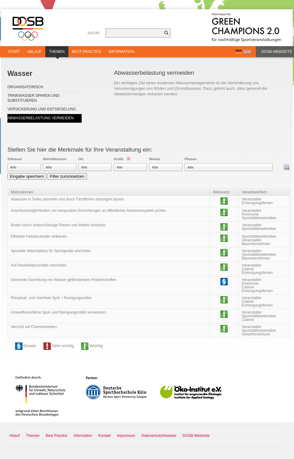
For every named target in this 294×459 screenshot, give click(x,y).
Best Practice (86, 51)
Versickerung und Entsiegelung (41, 109)
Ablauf (34, 51)
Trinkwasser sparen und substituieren (33, 98)
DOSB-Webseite (276, 51)
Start (14, 51)
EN (247, 51)
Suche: (94, 33)
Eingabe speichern (27, 176)
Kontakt (104, 435)
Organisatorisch (25, 87)
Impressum (126, 435)
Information (121, 51)
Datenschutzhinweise (158, 435)
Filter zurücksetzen (67, 176)
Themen (57, 53)
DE (238, 51)
